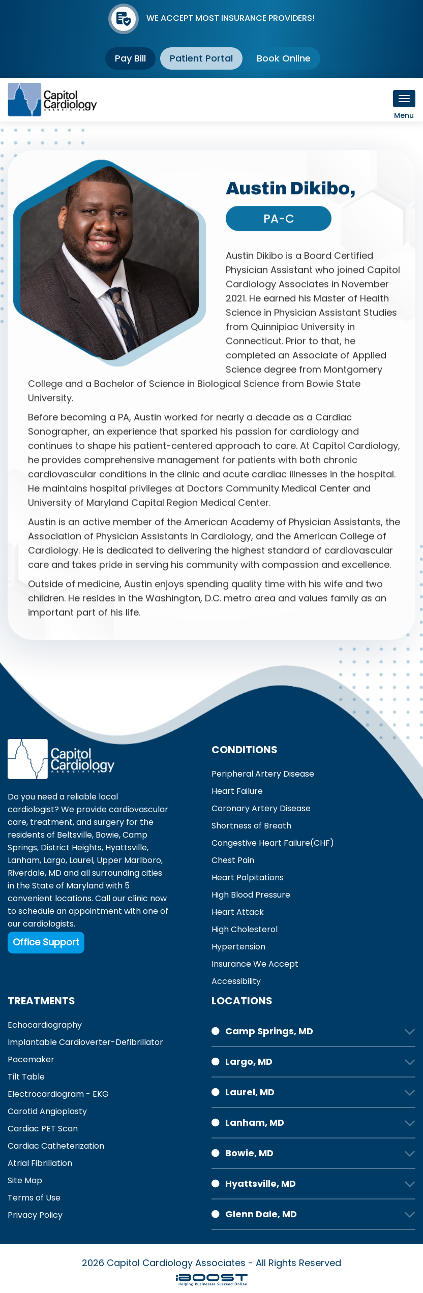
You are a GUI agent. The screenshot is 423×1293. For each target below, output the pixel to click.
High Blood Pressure (251, 895)
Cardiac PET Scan (43, 1128)
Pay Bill (130, 58)
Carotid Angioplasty (47, 1111)
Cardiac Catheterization (56, 1146)
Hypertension (238, 946)
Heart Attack (238, 912)
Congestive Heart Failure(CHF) (273, 843)
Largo (54, 860)
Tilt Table (26, 1077)
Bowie (107, 835)
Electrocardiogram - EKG (58, 1094)
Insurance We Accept (255, 964)
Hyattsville (126, 847)
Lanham (24, 860)
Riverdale (26, 873)
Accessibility (236, 981)
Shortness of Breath (251, 826)
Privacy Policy (35, 1215)
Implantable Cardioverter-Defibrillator (85, 1042)
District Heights (71, 847)
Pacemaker (31, 1059)
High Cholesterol (245, 929)
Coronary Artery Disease (261, 808)
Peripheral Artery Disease (263, 774)
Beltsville (74, 835)
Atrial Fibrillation (40, 1163)
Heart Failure (237, 791)
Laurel (81, 860)
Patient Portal (201, 58)
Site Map (25, 1180)
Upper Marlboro (129, 860)
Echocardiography (45, 1025)
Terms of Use (34, 1198)
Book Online (284, 58)
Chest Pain (233, 860)
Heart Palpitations (248, 877)
